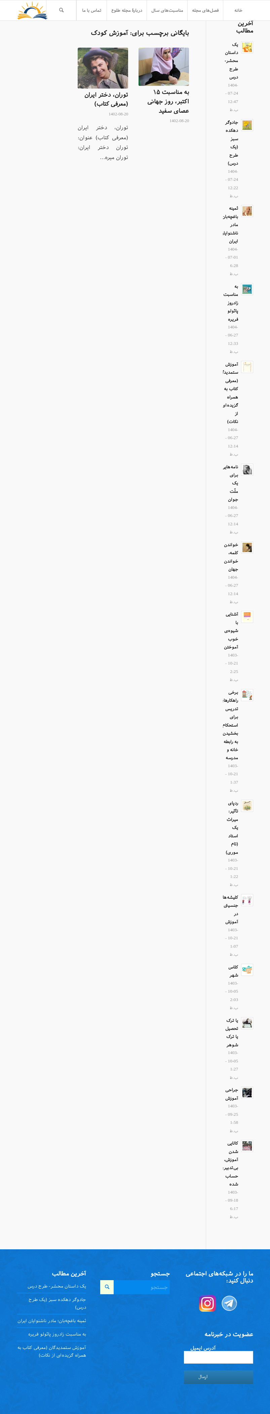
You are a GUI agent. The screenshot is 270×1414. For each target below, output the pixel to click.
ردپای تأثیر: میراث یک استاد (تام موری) (232, 828)
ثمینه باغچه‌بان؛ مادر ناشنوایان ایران (51, 1320)
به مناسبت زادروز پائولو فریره (230, 303)
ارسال (202, 1377)
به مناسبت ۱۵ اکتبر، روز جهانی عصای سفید (168, 101)
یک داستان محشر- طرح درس (231, 61)
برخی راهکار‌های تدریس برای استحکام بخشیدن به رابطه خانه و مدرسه (229, 725)
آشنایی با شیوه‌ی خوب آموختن (231, 630)
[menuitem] (238, 10)
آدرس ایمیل (203, 1348)
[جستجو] (61, 10)
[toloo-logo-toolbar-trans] (32, 10)
